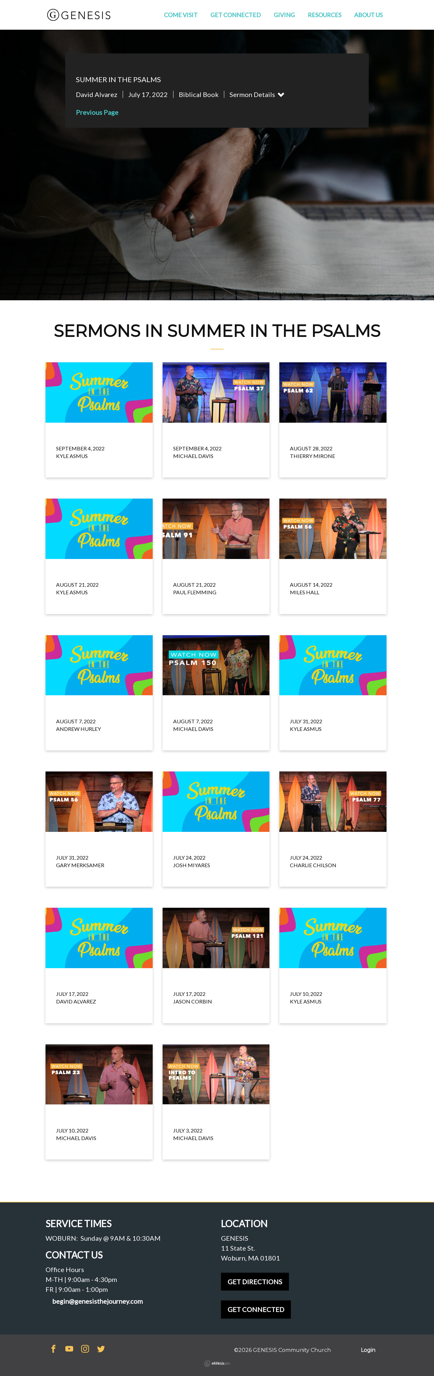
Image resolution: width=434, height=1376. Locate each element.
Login (368, 1350)
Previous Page (97, 112)
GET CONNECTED (256, 1309)
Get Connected (235, 14)
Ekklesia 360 (217, 1363)
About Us (368, 14)
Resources (324, 14)
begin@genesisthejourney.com (97, 1301)
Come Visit (181, 14)
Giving (284, 14)
